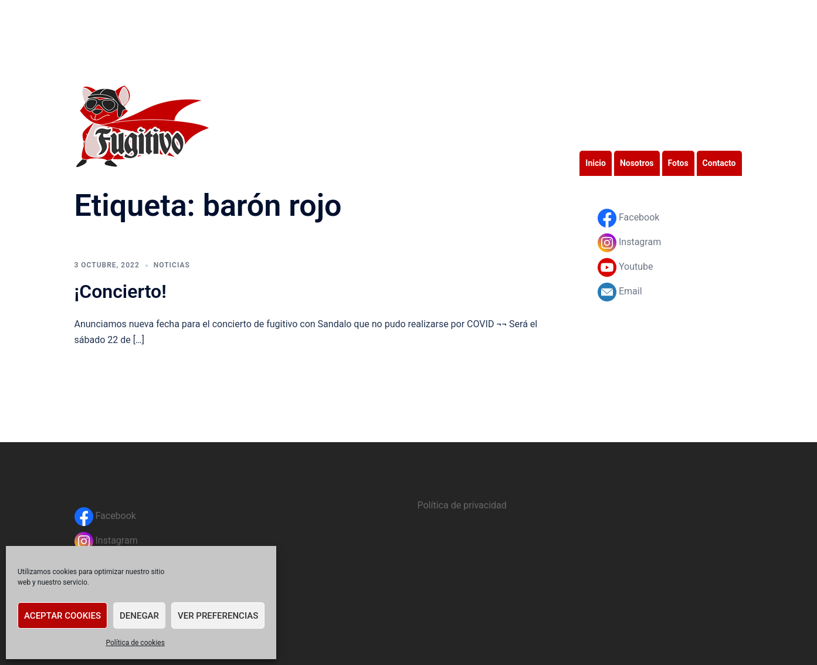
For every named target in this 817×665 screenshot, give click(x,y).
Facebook (628, 217)
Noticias (172, 265)
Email (620, 291)
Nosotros (637, 163)
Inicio (595, 163)
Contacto (719, 163)
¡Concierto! (120, 291)
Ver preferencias (218, 615)
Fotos (678, 163)
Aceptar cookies (62, 615)
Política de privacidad (462, 505)
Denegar (139, 615)
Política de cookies (135, 643)
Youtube (625, 266)
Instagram (629, 241)
